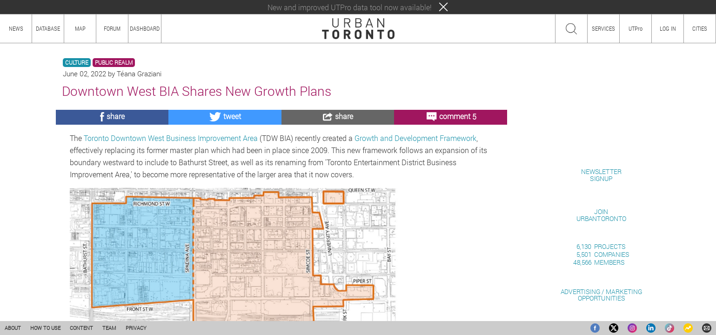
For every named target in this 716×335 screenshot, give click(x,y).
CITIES (699, 28)
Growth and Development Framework (415, 138)
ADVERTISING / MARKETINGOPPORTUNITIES (601, 294)
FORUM (112, 28)
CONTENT (81, 327)
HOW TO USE (45, 327)
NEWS (16, 28)
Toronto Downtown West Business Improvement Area (171, 138)
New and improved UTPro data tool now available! (350, 7)
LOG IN (668, 28)
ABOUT (13, 327)
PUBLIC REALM (114, 62)
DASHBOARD (144, 28)
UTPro (635, 28)
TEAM (109, 327)
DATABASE (48, 28)
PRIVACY (136, 327)
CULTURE (76, 62)
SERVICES (603, 28)
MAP (80, 28)
